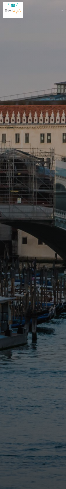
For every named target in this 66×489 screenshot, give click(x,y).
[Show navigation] (62, 10)
